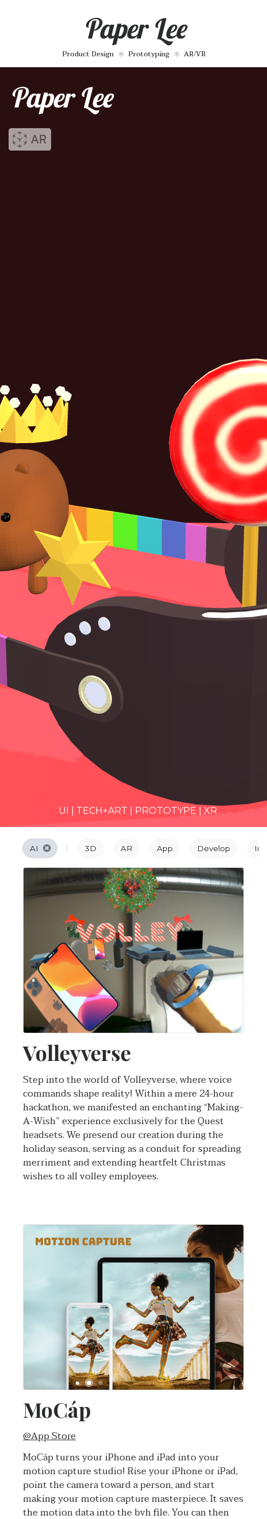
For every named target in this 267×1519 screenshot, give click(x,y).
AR (127, 848)
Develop (213, 848)
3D (90, 848)
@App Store (49, 1436)
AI (40, 848)
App (165, 848)
